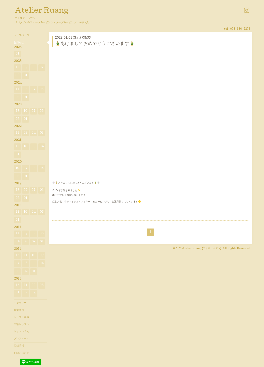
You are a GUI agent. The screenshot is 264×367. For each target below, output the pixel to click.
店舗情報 (19, 345)
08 (34, 67)
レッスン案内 (21, 317)
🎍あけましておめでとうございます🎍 (95, 43)
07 (42, 67)
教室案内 (19, 310)
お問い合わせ (21, 353)
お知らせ (19, 42)
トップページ (21, 35)
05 (42, 89)
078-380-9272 (240, 29)
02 (17, 119)
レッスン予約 (21, 331)
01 (17, 53)
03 (17, 97)
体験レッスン (21, 324)
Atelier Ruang (41, 11)
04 (34, 132)
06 (17, 75)
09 (25, 67)
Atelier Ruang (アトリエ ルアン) (201, 248)
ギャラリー (20, 303)
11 (17, 89)
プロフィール (21, 338)
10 (25, 111)
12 (17, 67)
